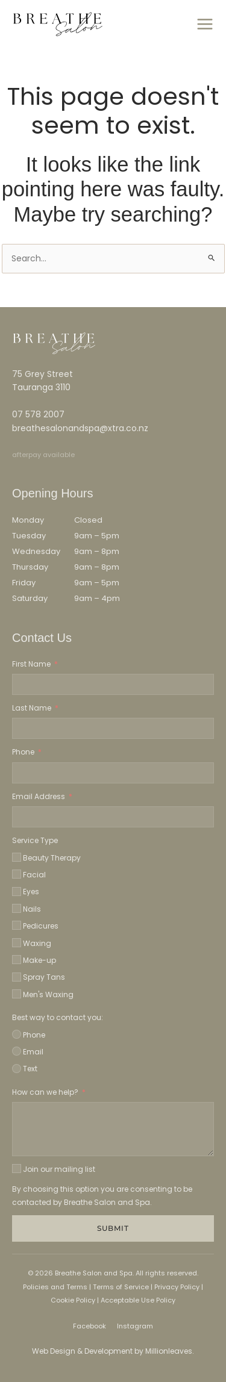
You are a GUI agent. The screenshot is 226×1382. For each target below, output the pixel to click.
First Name (31, 664)
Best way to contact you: (57, 1017)
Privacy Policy (176, 1287)
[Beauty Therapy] (16, 857)
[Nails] (16, 908)
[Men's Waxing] (16, 993)
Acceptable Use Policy (138, 1300)
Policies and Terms (55, 1287)
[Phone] (16, 1034)
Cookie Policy (73, 1300)
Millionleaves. (169, 1351)
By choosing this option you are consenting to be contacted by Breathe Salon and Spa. (102, 1195)
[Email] (16, 1051)
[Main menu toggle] (204, 24)
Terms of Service (120, 1287)
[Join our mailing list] (16, 1168)
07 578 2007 (38, 414)
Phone (23, 752)
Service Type (35, 840)
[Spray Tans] (16, 977)
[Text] (16, 1068)
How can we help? (45, 1092)
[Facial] (16, 874)
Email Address (38, 796)
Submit (113, 1228)
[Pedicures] (16, 925)
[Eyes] (16, 891)
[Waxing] (16, 942)
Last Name (31, 708)
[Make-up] (16, 959)
